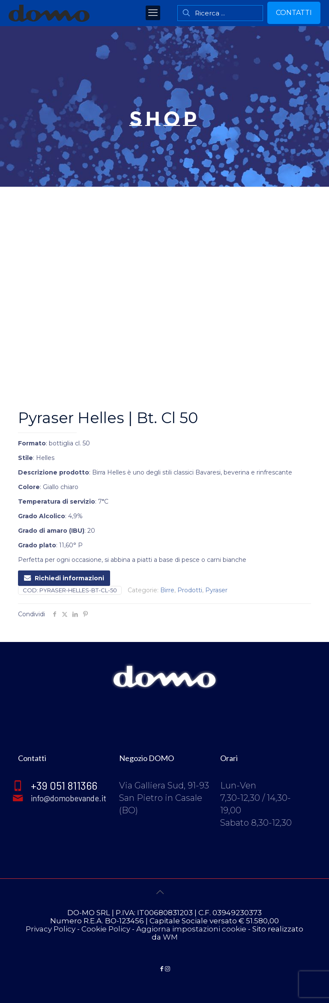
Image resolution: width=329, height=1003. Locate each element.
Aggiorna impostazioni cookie (191, 929)
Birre (167, 590)
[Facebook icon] (161, 969)
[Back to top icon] (164, 897)
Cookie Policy (105, 929)
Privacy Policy (50, 929)
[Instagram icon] (167, 969)
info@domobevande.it (69, 797)
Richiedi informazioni (64, 578)
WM (170, 937)
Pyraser (216, 590)
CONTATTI (294, 13)
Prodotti (189, 590)
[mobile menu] (153, 13)
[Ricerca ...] (220, 13)
